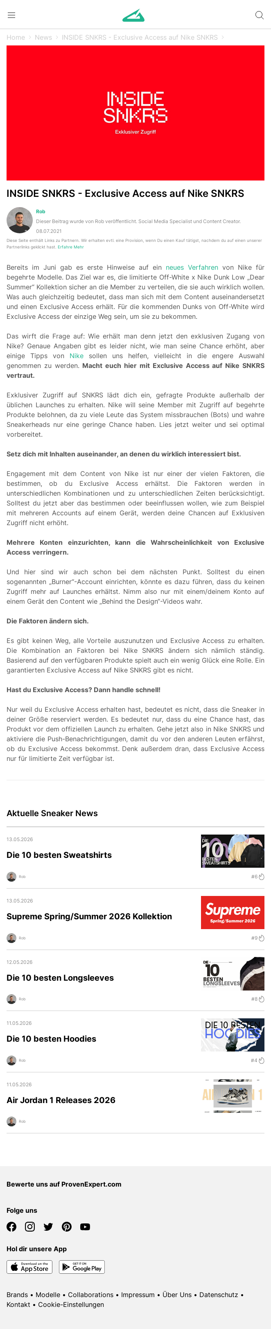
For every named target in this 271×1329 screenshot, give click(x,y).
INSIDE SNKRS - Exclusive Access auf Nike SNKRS (140, 37)
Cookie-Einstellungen (71, 1304)
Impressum (138, 1295)
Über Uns (177, 1295)
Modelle (48, 1295)
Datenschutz (218, 1295)
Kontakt (18, 1304)
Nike (77, 356)
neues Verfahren (192, 267)
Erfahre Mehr (71, 247)
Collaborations (90, 1295)
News (43, 37)
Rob (40, 211)
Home (16, 37)
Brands (17, 1295)
